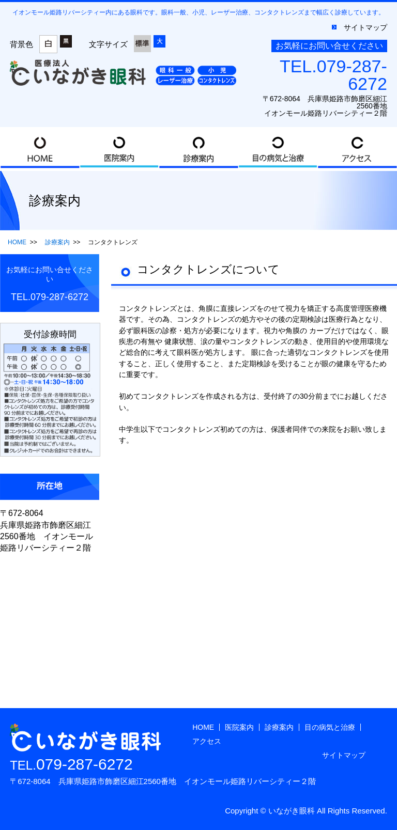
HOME (40, 149)
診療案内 (198, 149)
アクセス (357, 149)
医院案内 (119, 149)
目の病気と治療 (278, 149)
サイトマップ (365, 27)
